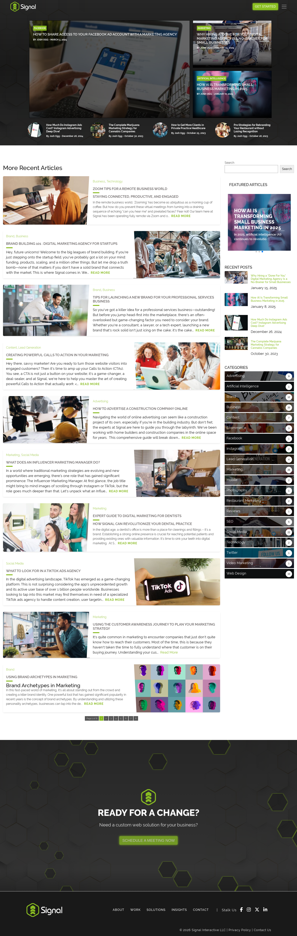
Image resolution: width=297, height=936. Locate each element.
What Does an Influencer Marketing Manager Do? (53, 462)
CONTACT (201, 910)
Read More (181, 216)
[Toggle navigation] (284, 7)
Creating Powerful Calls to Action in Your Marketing (57, 355)
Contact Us (262, 930)
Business (99, 181)
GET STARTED (265, 6)
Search (229, 162)
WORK (135, 910)
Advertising (100, 401)
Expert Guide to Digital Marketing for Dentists (137, 516)
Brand (10, 236)
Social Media (30, 455)
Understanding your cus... (139, 652)
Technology (115, 181)
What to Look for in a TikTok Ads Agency (43, 571)
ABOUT (118, 910)
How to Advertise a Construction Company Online (140, 409)
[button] (256, 251)
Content (11, 347)
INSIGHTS (179, 910)
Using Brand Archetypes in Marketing (41, 677)
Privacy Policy (240, 930)
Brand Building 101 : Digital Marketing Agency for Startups (61, 244)
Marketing (13, 455)
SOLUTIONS (156, 910)
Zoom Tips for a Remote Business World (130, 189)
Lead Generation (29, 347)
